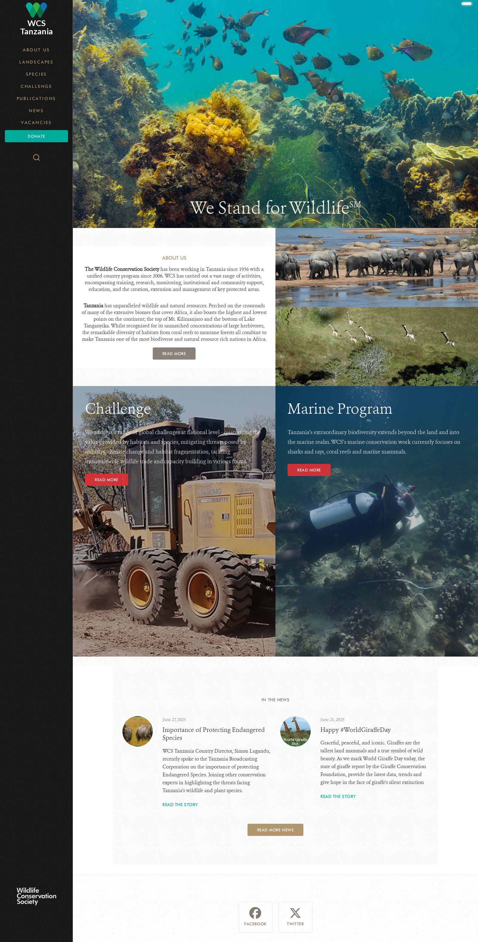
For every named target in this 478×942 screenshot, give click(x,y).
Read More (174, 353)
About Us (36, 49)
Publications (36, 98)
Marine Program (340, 409)
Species (36, 74)
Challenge (36, 86)
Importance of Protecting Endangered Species (213, 734)
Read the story (180, 804)
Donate (36, 136)
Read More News (275, 829)
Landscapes (36, 62)
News (36, 110)
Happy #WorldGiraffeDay (355, 730)
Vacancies (36, 122)
